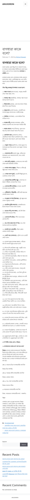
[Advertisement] (15, 24)
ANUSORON (8, 4)
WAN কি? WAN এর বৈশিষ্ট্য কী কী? (11, 471)
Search (4, 442)
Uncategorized (9, 423)
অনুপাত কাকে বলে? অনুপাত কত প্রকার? (13, 459)
